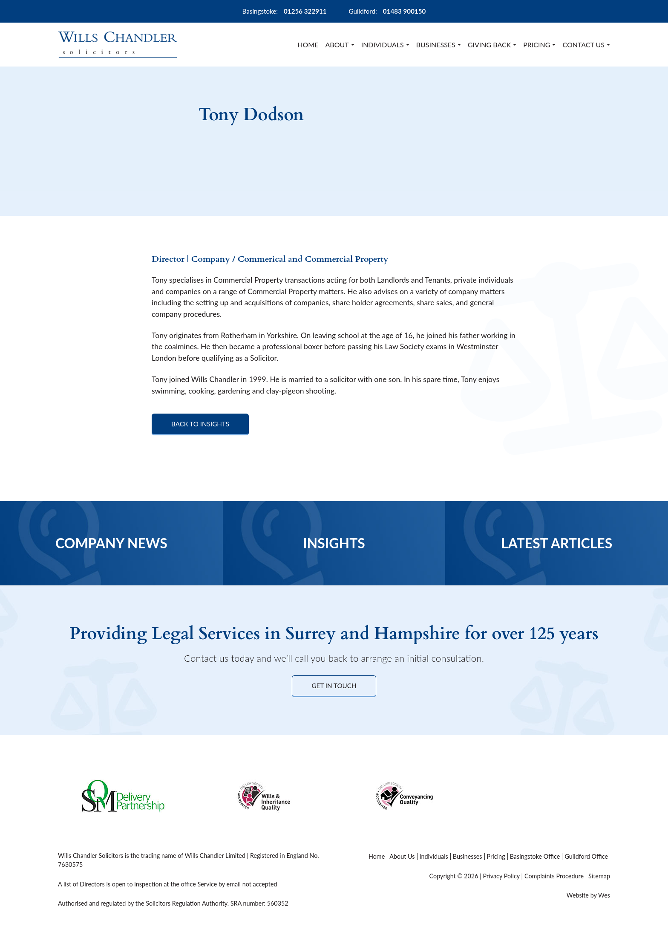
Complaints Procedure (554, 876)
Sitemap (599, 876)
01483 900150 (404, 11)
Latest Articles (556, 543)
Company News (111, 543)
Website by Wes (588, 895)
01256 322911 (305, 11)
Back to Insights (200, 424)
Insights (334, 543)
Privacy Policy (501, 876)
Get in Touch (333, 685)
